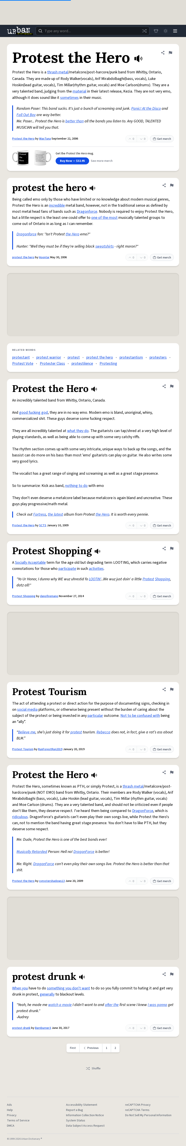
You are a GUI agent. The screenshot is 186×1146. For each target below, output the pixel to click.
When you (20, 988)
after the (112, 1005)
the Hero (72, 234)
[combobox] (92, 31)
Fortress (39, 514)
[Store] (156, 31)
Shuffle (93, 1068)
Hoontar (44, 257)
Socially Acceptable (30, 562)
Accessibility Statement (81, 1105)
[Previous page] (91, 1048)
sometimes (69, 97)
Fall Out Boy (26, 115)
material (79, 91)
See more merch (102, 161)
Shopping (162, 579)
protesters (158, 357)
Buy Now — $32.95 (72, 161)
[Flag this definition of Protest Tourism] (171, 689)
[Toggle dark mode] (165, 31)
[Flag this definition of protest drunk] (171, 974)
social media (27, 709)
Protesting (108, 363)
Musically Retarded (32, 851)
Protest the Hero (23, 139)
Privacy (12, 1115)
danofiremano (49, 596)
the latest (55, 514)
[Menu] (175, 31)
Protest (148, 579)
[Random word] (144, 31)
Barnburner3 (43, 1028)
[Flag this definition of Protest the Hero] (170, 52)
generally (47, 994)
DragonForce (142, 811)
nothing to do (76, 485)
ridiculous (20, 817)
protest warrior (48, 357)
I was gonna (157, 1005)
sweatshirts (104, 246)
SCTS (42, 525)
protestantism (131, 357)
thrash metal (57, 72)
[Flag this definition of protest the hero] (171, 185)
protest (74, 357)
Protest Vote (22, 363)
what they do (78, 431)
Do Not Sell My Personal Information (148, 1115)
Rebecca (103, 732)
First (73, 1048)
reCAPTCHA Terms (137, 1110)
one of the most (104, 217)
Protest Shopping (23, 596)
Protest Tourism (22, 749)
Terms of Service (18, 1120)
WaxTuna (45, 139)
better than (74, 121)
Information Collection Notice (85, 1115)
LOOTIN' (95, 579)
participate (67, 568)
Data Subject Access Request (85, 1126)
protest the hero (23, 257)
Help (10, 1110)
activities (96, 568)
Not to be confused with (140, 715)
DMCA (10, 1126)
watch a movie (60, 1005)
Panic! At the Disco (146, 108)
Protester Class (52, 363)
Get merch (162, 139)
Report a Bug (74, 1110)
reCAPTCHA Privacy (138, 1105)
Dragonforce (87, 211)
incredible (57, 205)
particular (95, 715)
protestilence (82, 363)
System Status (75, 1120)
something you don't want (68, 988)
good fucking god (33, 412)
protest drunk (21, 1028)
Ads (9, 1105)
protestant (21, 357)
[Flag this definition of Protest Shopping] (171, 548)
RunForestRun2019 (50, 749)
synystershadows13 (52, 881)
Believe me (26, 732)
